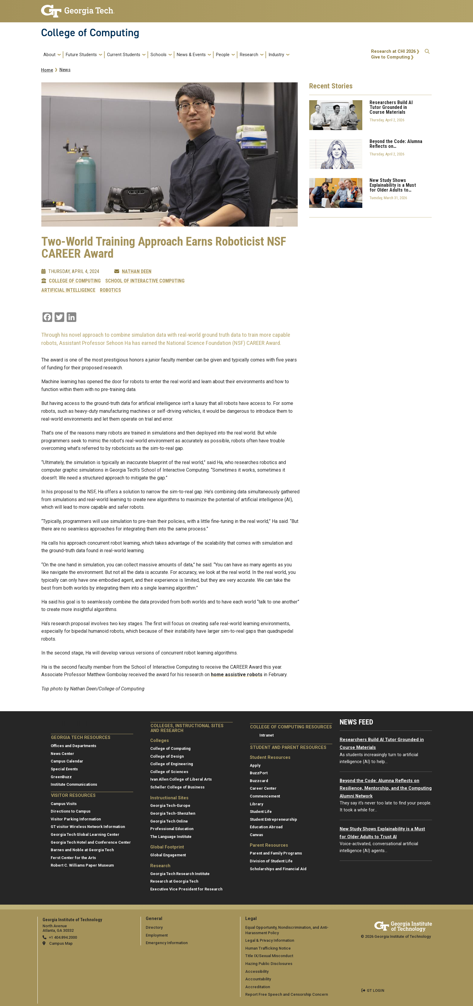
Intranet (266, 735)
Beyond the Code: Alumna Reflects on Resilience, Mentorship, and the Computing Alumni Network (386, 788)
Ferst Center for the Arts (73, 857)
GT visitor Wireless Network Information (88, 826)
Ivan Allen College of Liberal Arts (181, 779)
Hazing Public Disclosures (268, 963)
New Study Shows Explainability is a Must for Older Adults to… (393, 185)
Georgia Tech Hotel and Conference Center (91, 842)
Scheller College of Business (177, 787)
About (49, 54)
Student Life (261, 811)
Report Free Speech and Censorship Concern (286, 994)
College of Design (167, 756)
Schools (159, 54)
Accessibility (256, 971)
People (223, 54)
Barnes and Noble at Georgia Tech (82, 850)
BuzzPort (259, 773)
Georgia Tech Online (169, 821)
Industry (276, 54)
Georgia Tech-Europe (170, 805)
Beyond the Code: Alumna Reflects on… (396, 144)
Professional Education (171, 828)
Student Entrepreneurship (273, 819)
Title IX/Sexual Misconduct (269, 955)
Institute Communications (74, 784)
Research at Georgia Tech (174, 881)
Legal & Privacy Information (269, 940)
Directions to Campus (70, 811)
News (65, 69)
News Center (62, 753)
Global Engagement (168, 855)
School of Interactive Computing (145, 281)
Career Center (263, 788)
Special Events (64, 769)
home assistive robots (236, 674)
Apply (255, 765)
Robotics (110, 290)
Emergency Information (167, 943)
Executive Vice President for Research (186, 889)
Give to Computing (390, 57)
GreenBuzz (61, 777)
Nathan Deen (136, 271)
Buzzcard (259, 780)
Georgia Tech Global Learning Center (85, 834)
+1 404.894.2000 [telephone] (63, 937)
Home (47, 70)
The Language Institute (171, 836)
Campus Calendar (67, 761)
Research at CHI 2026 (393, 51)
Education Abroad (266, 827)
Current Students (123, 54)
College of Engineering (171, 764)
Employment (157, 935)
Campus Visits (64, 803)
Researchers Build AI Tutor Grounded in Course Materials (391, 107)
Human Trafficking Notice (268, 948)
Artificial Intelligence (68, 290)
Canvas (256, 834)
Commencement (265, 796)
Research (249, 54)
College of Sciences (169, 771)
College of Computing (90, 32)
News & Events (191, 54)
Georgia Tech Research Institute (180, 873)
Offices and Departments (73, 745)
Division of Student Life (271, 861)
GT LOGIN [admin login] (375, 990)
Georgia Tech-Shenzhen (172, 813)
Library (256, 804)
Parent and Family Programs (276, 853)
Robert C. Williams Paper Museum (82, 865)
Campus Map (61, 943)
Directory (154, 927)
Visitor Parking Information (76, 819)
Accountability (258, 979)
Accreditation (257, 987)
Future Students (81, 54)
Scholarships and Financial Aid (278, 869)
